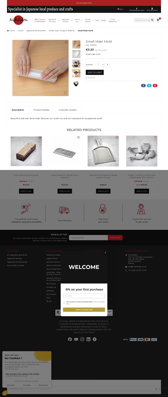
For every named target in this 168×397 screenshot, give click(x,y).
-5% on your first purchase (84, 204)
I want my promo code (84, 225)
